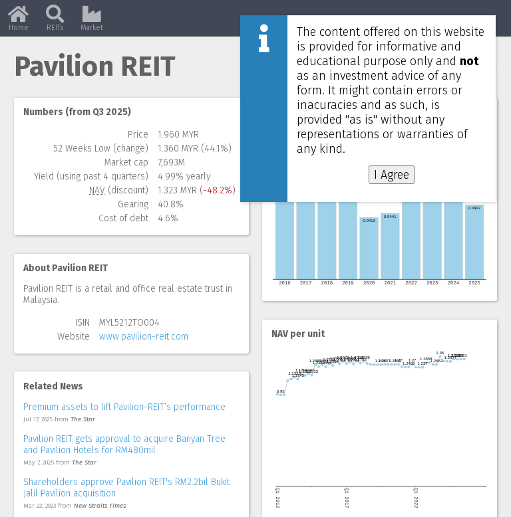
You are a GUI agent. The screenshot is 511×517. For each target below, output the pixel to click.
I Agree (391, 174)
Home (18, 23)
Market (92, 23)
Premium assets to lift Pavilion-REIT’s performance (124, 407)
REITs (55, 23)
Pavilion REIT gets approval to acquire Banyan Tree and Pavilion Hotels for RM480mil (124, 444)
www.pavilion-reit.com (143, 336)
